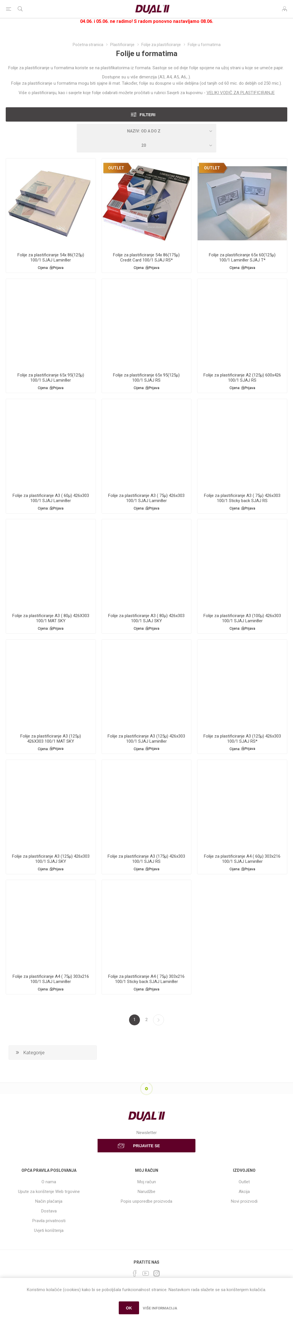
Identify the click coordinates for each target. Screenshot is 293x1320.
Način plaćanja (48, 1201)
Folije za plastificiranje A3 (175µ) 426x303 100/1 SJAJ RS (146, 859)
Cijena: (43, 268)
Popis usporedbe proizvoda (146, 1201)
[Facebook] (134, 1273)
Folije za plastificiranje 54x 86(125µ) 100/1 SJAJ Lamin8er (50, 257)
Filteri (148, 114)
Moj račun (146, 1181)
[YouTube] (145, 1273)
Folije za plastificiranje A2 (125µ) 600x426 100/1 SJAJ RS (242, 377)
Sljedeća (158, 1019)
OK (129, 1308)
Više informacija (160, 1308)
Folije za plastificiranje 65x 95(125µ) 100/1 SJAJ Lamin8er (50, 377)
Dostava (49, 1211)
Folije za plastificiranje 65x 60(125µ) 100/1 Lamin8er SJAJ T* (242, 257)
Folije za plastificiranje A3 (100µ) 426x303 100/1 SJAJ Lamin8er (242, 618)
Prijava (58, 268)
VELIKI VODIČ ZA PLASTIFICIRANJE (241, 92)
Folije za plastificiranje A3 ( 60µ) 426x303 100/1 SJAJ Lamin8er (51, 498)
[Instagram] (156, 1273)
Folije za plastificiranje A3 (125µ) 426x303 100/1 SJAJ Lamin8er (146, 739)
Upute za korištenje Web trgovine (49, 1191)
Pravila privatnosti (49, 1220)
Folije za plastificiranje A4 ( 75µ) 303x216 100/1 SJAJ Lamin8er (51, 979)
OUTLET (116, 168)
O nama (48, 1181)
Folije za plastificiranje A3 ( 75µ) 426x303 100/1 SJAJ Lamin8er (146, 498)
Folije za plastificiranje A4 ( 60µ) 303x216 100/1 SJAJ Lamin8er (242, 859)
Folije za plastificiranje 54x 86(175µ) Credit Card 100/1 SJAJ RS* (146, 257)
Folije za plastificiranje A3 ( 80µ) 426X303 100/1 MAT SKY (50, 618)
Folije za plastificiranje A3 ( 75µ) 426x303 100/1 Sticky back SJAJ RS (242, 498)
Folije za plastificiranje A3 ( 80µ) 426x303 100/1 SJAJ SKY (146, 618)
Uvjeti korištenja (49, 1230)
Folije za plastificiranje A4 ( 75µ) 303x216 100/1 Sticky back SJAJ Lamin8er (146, 979)
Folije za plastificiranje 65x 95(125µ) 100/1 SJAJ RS (146, 377)
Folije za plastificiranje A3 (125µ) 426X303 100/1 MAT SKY (50, 739)
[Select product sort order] (146, 131)
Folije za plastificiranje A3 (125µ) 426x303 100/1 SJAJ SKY (51, 859)
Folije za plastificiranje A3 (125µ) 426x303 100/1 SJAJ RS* (242, 739)
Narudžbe (146, 1191)
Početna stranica (88, 44)
